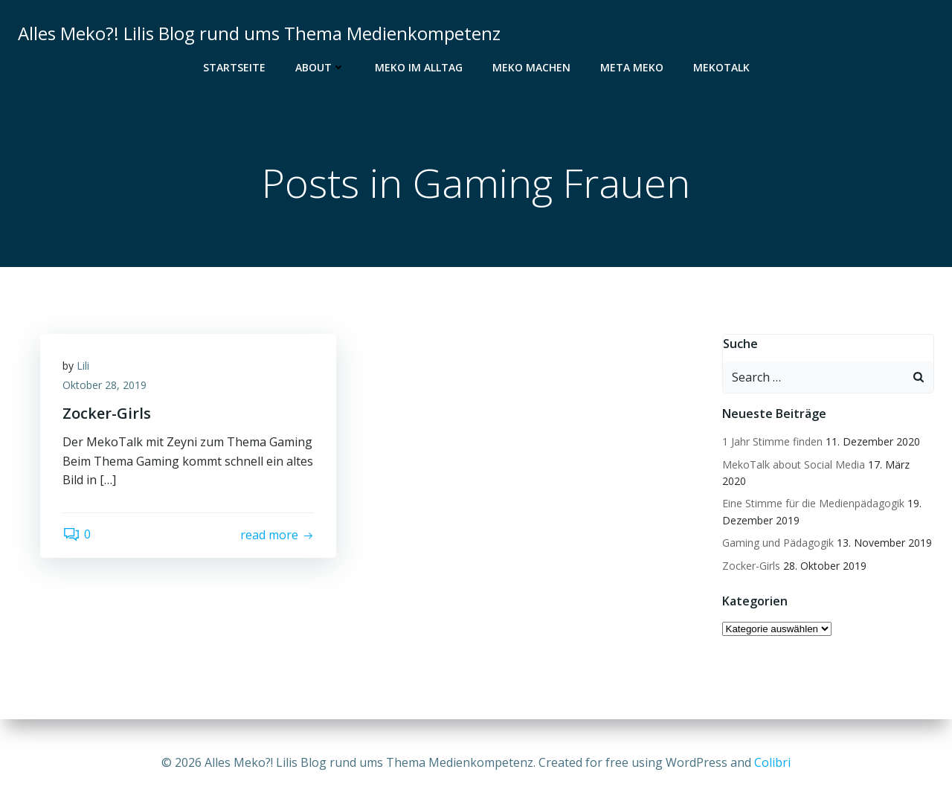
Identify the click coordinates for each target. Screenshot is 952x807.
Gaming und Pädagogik (778, 543)
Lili (83, 366)
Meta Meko (631, 67)
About (320, 67)
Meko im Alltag (419, 67)
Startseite (234, 67)
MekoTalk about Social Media (793, 464)
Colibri (772, 762)
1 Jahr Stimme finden (772, 441)
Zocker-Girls (751, 566)
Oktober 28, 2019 (104, 385)
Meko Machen (531, 67)
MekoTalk (721, 67)
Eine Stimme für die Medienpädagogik (813, 503)
